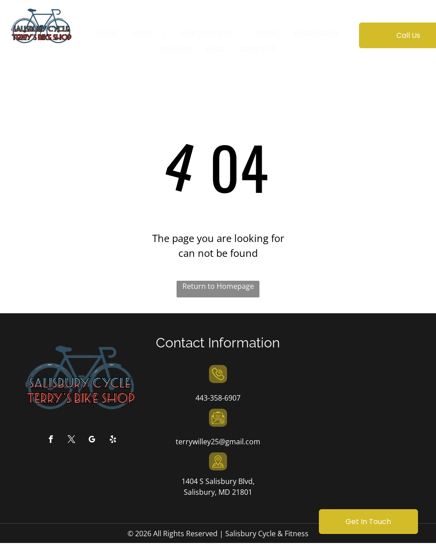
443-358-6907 (218, 398)
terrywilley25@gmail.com (218, 442)
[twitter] (71, 440)
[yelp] (112, 440)
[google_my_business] (92, 440)
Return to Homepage (218, 286)
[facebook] (50, 440)
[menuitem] (107, 33)
